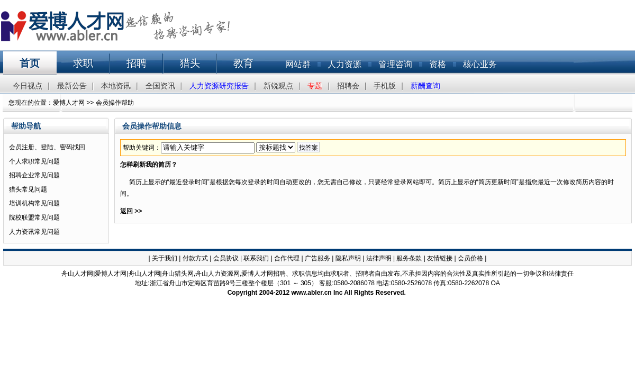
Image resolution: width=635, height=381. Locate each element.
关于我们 (164, 258)
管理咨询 (395, 64)
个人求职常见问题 (34, 161)
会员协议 (226, 258)
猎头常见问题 (28, 189)
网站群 (298, 64)
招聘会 (348, 85)
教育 (243, 63)
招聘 (136, 63)
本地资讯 (116, 85)
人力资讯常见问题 (34, 231)
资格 (437, 64)
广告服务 (317, 258)
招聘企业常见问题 (34, 175)
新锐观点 (278, 85)
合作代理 (287, 258)
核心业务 (480, 64)
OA (495, 283)
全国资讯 (160, 85)
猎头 (190, 63)
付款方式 (195, 258)
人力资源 (344, 64)
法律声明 (379, 258)
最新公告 (72, 85)
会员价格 (470, 258)
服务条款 (409, 258)
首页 (30, 63)
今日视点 (27, 85)
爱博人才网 (69, 102)
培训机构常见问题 (34, 203)
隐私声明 (348, 258)
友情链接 (439, 258)
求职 (83, 63)
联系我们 (256, 258)
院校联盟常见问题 (34, 217)
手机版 (385, 85)
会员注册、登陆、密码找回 (47, 147)
